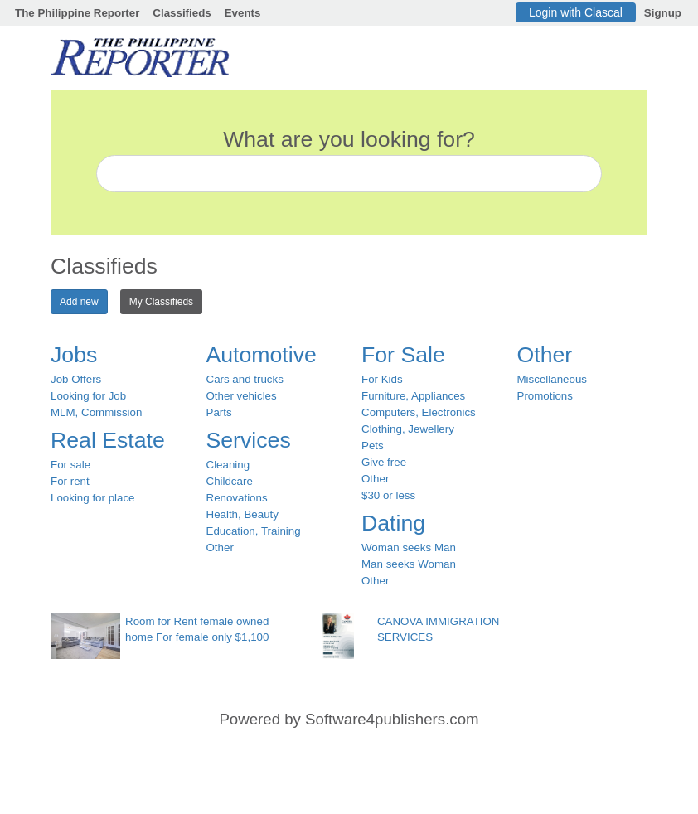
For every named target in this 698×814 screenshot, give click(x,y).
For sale (70, 464)
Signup (662, 13)
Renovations (237, 498)
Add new (79, 302)
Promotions (545, 396)
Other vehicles (241, 396)
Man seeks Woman (408, 564)
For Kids (382, 379)
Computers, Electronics (418, 412)
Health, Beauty (242, 514)
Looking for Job (88, 396)
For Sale (403, 354)
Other (220, 547)
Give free (383, 462)
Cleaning (228, 464)
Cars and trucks (245, 379)
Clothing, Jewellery (407, 429)
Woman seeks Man (408, 547)
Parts (219, 412)
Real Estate (108, 440)
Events (243, 13)
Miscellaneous (552, 379)
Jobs (74, 354)
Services (248, 440)
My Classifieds (161, 302)
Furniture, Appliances (413, 396)
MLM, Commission (96, 412)
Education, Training (253, 531)
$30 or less (388, 495)
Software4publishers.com (391, 719)
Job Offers (76, 379)
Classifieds (182, 13)
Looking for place (93, 498)
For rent (70, 481)
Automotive (261, 354)
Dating (393, 523)
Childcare (229, 481)
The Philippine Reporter (77, 13)
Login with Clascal (576, 12)
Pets (372, 445)
